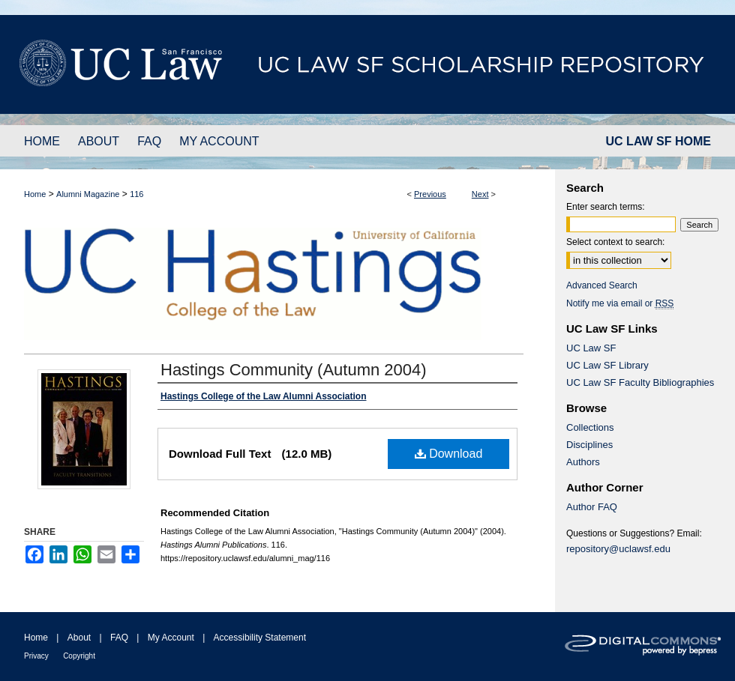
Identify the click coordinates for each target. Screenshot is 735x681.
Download (449, 453)
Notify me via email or (620, 303)
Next (480, 194)
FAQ (119, 637)
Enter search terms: (605, 207)
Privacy (36, 656)
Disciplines (589, 444)
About (79, 637)
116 (136, 194)
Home (35, 194)
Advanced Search (602, 285)
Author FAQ (591, 506)
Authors (583, 461)
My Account (171, 637)
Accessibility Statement (260, 637)
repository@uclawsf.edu (618, 548)
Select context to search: (615, 242)
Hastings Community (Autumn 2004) (293, 369)
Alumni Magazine (87, 194)
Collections (590, 427)
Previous (430, 194)
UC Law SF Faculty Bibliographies (640, 382)
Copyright (79, 656)
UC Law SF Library (607, 365)
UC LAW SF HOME (658, 141)
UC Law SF (591, 348)
